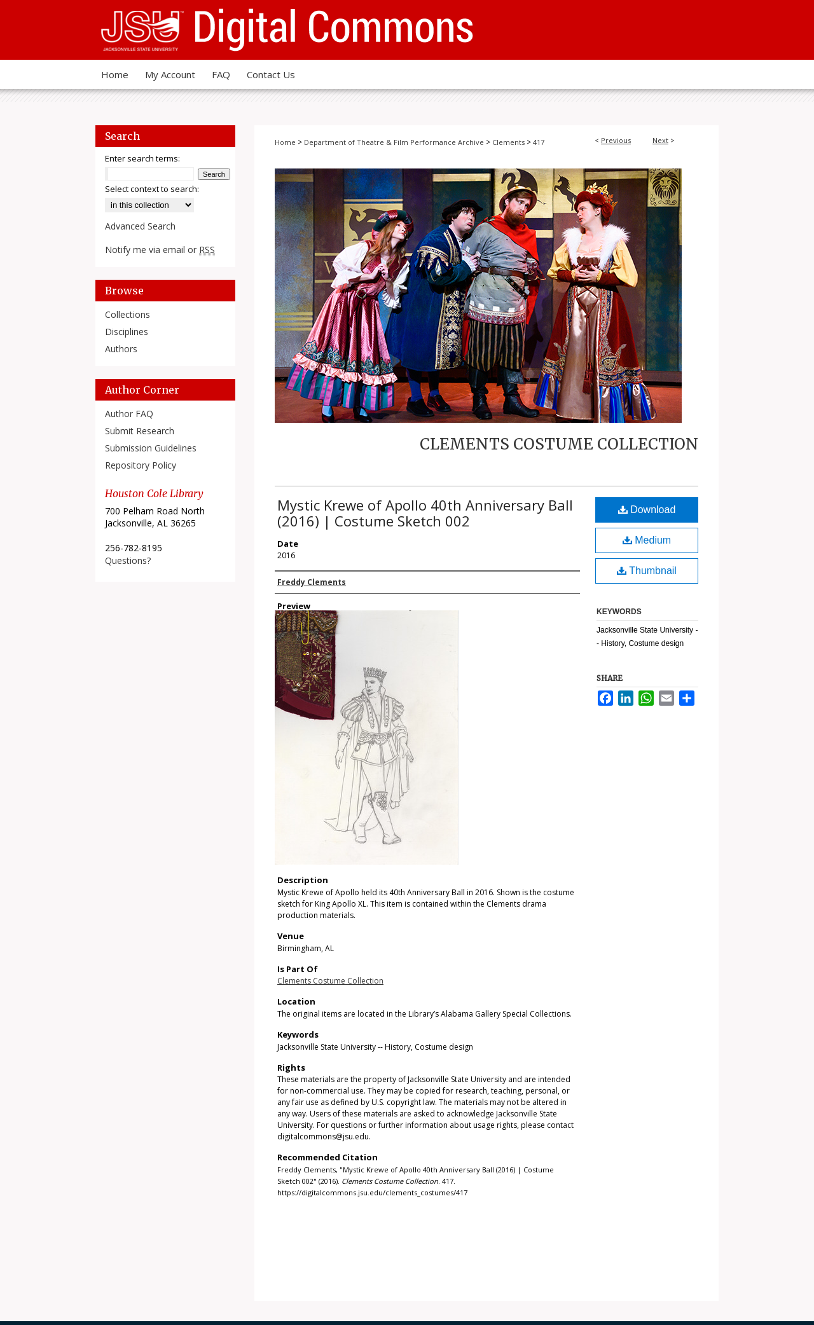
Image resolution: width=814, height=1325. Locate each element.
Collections (127, 314)
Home (285, 142)
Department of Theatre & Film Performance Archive (394, 142)
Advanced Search (140, 226)
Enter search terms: (142, 158)
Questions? (128, 560)
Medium (647, 540)
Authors (121, 349)
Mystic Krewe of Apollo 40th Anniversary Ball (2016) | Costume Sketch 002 (425, 512)
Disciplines (126, 332)
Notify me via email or (160, 250)
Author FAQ (129, 414)
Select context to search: (152, 189)
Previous (616, 140)
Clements (508, 142)
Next (660, 140)
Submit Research (139, 431)
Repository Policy (140, 465)
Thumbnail (647, 570)
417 (538, 142)
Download (647, 509)
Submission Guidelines (151, 448)
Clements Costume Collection (559, 444)
